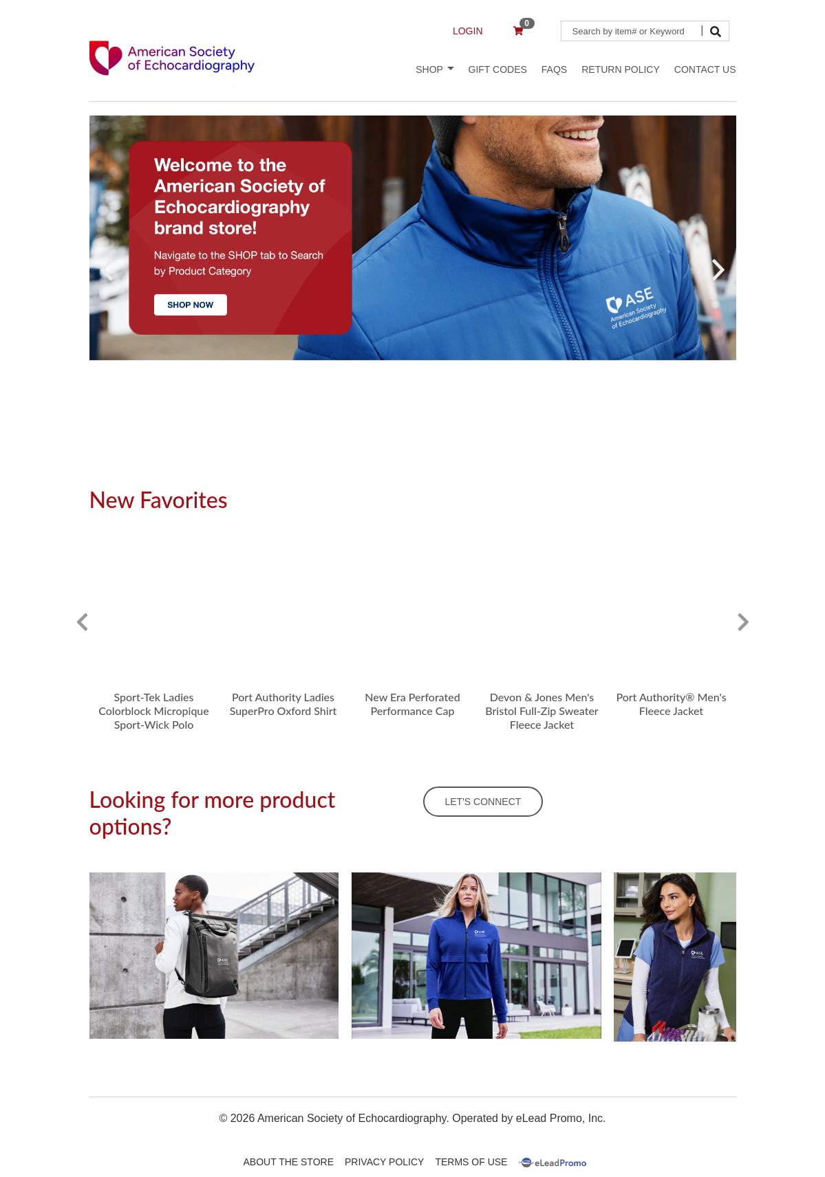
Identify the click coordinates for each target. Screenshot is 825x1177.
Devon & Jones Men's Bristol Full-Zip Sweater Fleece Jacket (542, 710)
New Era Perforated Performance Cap (412, 703)
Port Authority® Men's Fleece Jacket (671, 703)
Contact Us (705, 69)
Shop (434, 69)
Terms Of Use (471, 1161)
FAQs (554, 69)
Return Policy (620, 69)
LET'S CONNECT (483, 801)
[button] (107, 270)
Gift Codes (498, 69)
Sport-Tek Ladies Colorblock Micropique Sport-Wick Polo (153, 710)
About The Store (289, 1161)
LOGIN (468, 30)
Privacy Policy (384, 1161)
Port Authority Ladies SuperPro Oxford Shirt (283, 703)
